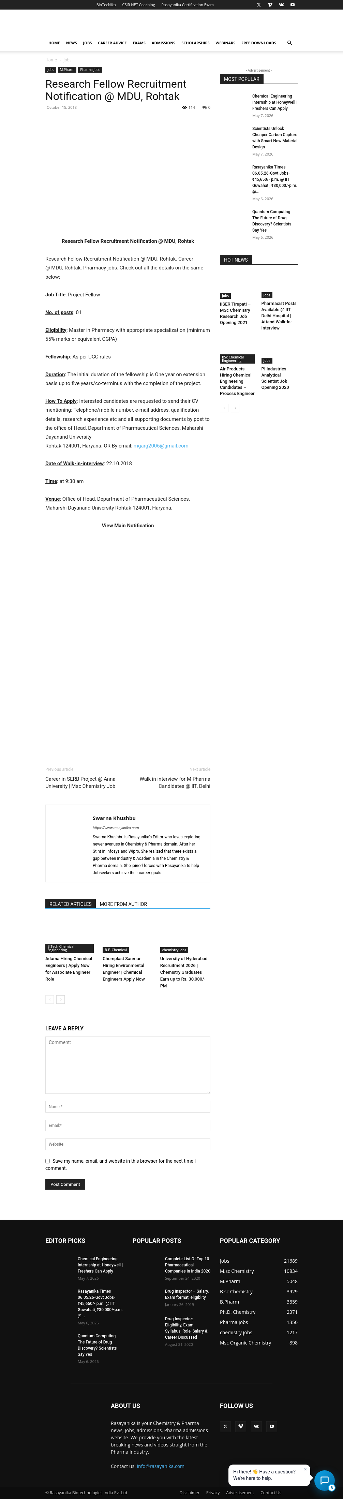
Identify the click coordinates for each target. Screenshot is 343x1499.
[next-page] (60, 999)
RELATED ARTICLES (70, 904)
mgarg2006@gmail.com (162, 446)
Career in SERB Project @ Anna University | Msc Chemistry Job (80, 782)
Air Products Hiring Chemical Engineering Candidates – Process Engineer (237, 381)
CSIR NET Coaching (138, 4)
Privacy (213, 1493)
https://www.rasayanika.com (116, 828)
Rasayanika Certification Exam (188, 4)
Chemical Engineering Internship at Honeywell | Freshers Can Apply (274, 102)
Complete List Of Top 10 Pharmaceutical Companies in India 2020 (187, 1265)
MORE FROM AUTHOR (123, 904)
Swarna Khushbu (114, 817)
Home (54, 42)
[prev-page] (49, 999)
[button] (289, 43)
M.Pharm (67, 69)
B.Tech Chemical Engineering (60, 948)
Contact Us (270, 1493)
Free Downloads (258, 42)
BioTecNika (106, 4)
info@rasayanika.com (161, 1466)
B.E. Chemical (116, 949)
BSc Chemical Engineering (233, 359)
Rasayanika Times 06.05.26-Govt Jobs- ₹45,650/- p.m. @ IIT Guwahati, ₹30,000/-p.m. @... (274, 179)
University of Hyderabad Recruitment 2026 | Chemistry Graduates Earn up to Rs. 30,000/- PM (184, 972)
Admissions (163, 42)
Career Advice (112, 42)
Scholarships (195, 42)
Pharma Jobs (90, 69)
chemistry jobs (174, 949)
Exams (139, 42)
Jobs (87, 42)
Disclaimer (190, 1493)
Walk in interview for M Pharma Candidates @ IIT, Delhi (175, 782)
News (71, 42)
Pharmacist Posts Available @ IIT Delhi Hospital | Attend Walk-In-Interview (279, 315)
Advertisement (240, 1493)
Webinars (226, 42)
